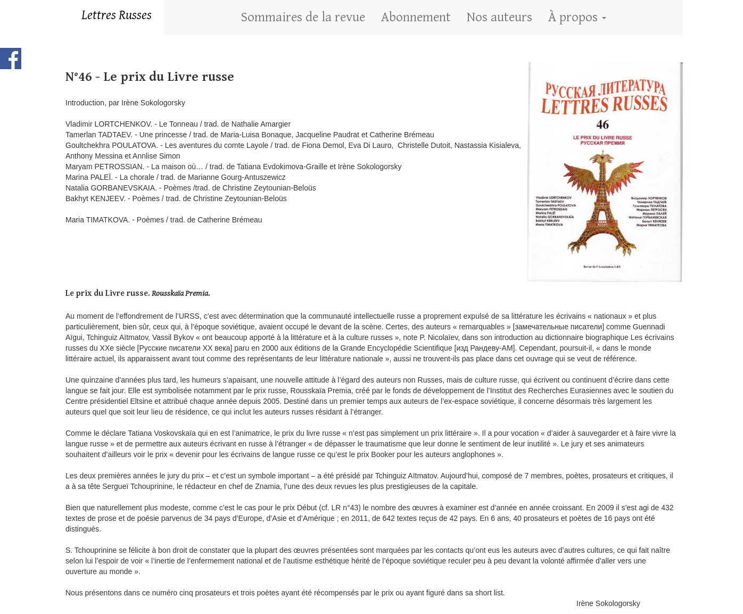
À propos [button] (577, 17)
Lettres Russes (116, 15)
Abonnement (416, 17)
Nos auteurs (499, 17)
